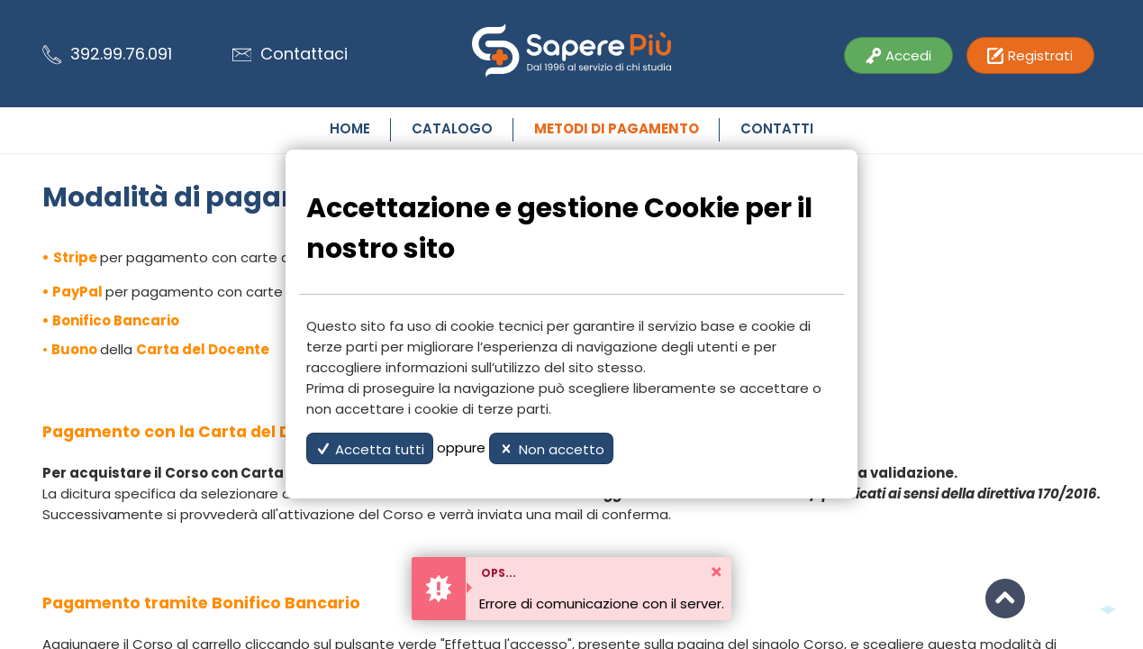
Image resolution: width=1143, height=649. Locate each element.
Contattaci (290, 53)
